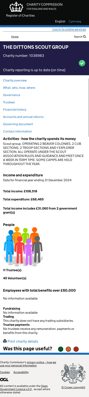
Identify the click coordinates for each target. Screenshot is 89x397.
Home (14, 36)
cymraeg (75, 21)
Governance (11, 95)
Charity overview (15, 80)
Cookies (5, 372)
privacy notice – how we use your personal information (28, 363)
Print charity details (20, 341)
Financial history (14, 109)
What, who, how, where (19, 88)
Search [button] (80, 36)
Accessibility (21, 372)
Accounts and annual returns (23, 117)
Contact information (17, 131)
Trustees (9, 102)
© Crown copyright (73, 387)
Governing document (18, 124)
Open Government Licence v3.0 (24, 387)
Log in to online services (69, 29)
